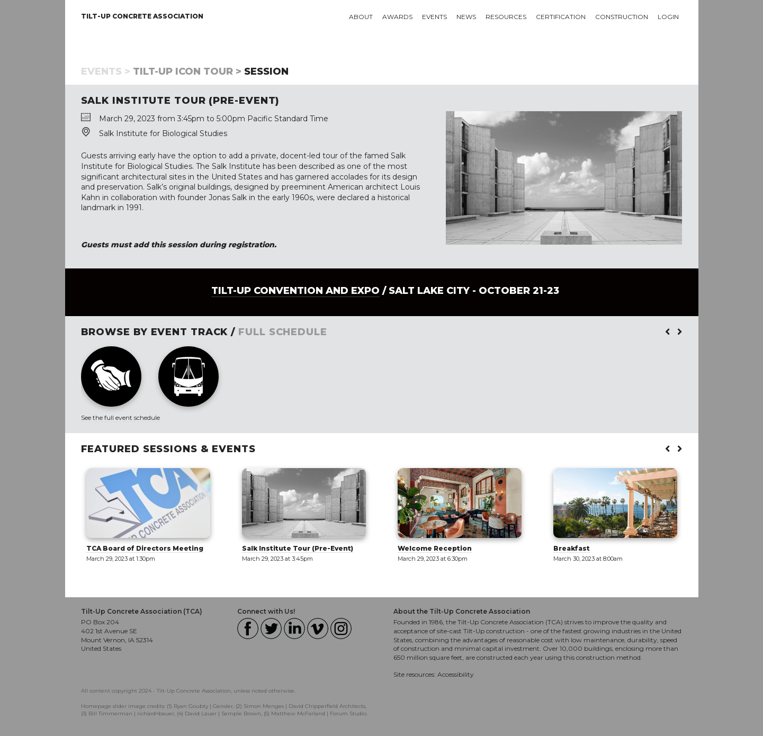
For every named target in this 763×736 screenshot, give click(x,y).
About (361, 17)
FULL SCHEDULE (282, 332)
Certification (561, 17)
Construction (621, 17)
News (466, 17)
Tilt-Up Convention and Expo (295, 291)
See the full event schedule (120, 417)
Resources (506, 17)
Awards (397, 17)
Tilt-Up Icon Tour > (187, 71)
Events (434, 17)
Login (668, 17)
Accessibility (455, 674)
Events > (105, 71)
